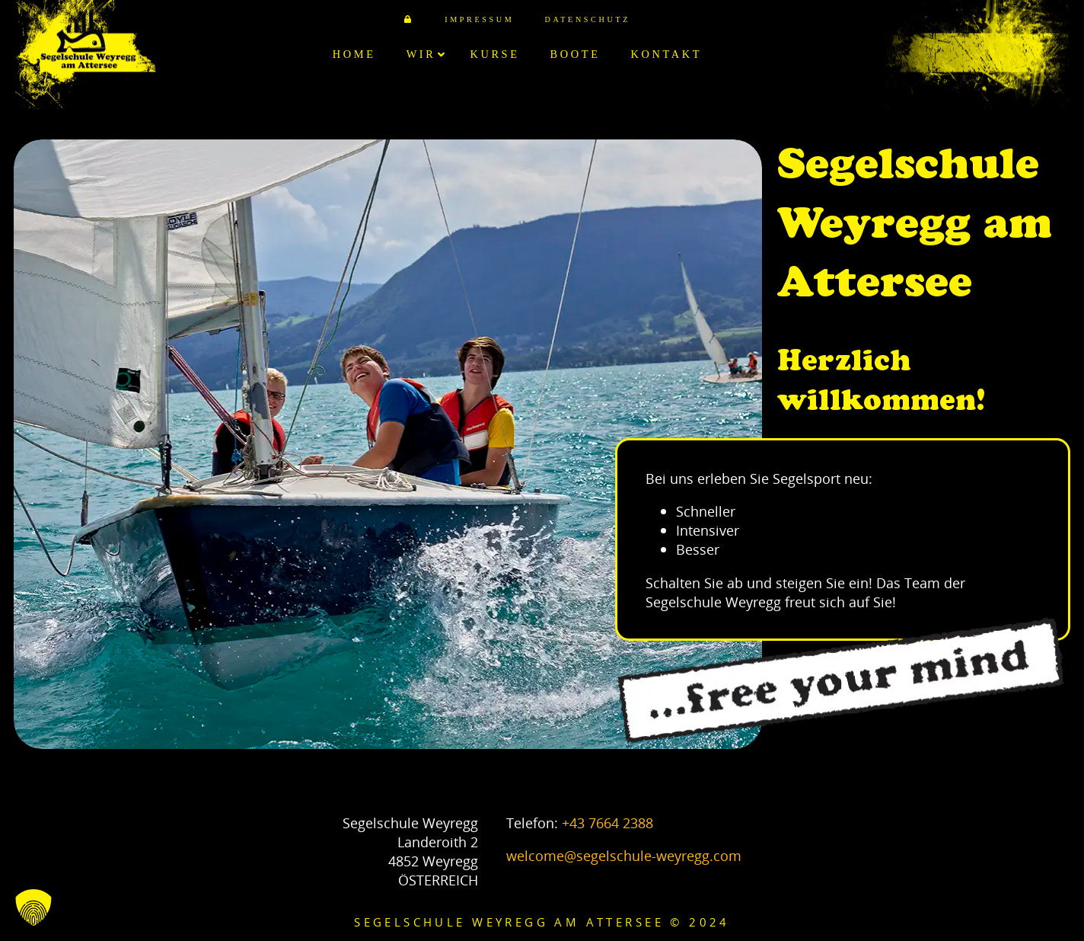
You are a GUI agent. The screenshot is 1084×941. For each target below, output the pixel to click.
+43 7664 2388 (607, 822)
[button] (33, 907)
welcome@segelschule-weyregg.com (623, 855)
